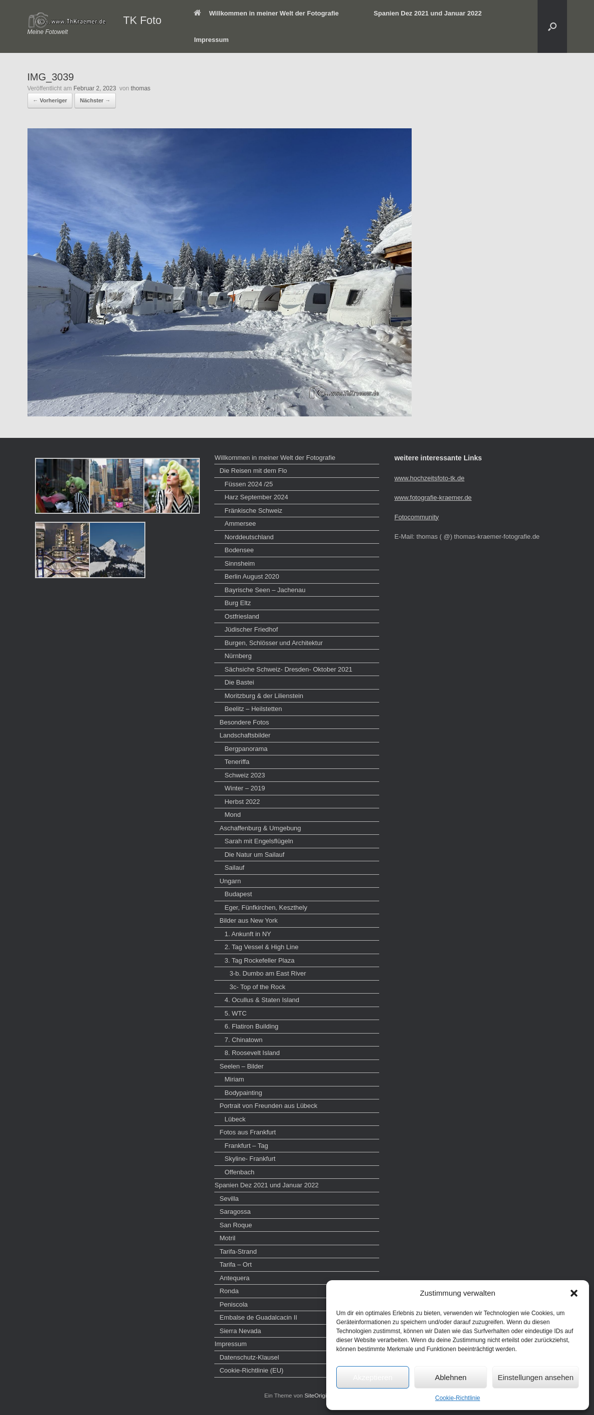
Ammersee (240, 523)
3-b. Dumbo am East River (267, 973)
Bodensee (239, 550)
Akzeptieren (372, 1377)
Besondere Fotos (244, 722)
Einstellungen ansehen (536, 1377)
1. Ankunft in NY (247, 934)
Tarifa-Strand (237, 1251)
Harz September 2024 (256, 497)
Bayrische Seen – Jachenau (264, 590)
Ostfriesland (241, 616)
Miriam (234, 1079)
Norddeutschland (248, 537)
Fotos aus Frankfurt (247, 1132)
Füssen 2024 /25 (248, 484)
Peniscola (233, 1304)
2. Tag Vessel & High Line (261, 947)
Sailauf (234, 867)
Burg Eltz (237, 603)
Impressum (211, 39)
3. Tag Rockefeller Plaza (259, 960)
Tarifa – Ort (235, 1264)
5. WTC (235, 1013)
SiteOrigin (317, 1396)
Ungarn (230, 881)
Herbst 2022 (242, 801)
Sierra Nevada (240, 1331)
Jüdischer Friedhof (251, 629)
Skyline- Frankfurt (249, 1158)
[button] (574, 1293)
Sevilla (228, 1198)
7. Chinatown (243, 1040)
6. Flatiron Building (251, 1026)
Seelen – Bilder (241, 1066)
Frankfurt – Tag (246, 1145)
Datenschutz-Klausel (249, 1357)
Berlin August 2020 (251, 576)
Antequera (234, 1278)
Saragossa (234, 1211)
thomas (140, 88)
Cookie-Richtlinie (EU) (251, 1370)
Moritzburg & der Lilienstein (263, 696)
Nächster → (95, 100)
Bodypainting (243, 1092)
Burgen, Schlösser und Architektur (273, 643)
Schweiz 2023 (244, 775)
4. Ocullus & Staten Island (261, 1000)
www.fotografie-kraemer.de (433, 497)
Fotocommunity (416, 517)
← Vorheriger (50, 100)
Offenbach (239, 1172)
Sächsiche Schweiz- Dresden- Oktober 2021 (288, 669)
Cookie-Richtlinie (457, 1398)
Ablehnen (450, 1377)
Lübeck (234, 1119)
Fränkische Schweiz (253, 510)
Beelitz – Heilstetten (253, 708)
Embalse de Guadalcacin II (258, 1317)
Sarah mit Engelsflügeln (258, 841)
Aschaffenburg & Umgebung (260, 828)
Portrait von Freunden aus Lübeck (268, 1105)
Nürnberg (237, 656)
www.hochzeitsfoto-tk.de (429, 478)
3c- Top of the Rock (257, 987)
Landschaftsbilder (244, 735)
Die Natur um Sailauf (254, 854)
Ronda (228, 1291)
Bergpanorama (245, 748)
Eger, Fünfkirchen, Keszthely (265, 907)
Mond (232, 814)
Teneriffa (236, 761)
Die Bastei (239, 682)
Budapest (238, 894)
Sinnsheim (239, 563)
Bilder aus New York (248, 920)
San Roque (235, 1225)
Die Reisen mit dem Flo (253, 470)
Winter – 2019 (244, 788)
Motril (227, 1238)
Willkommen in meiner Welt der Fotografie (266, 13)
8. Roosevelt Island (252, 1053)
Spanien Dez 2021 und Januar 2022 (428, 13)
